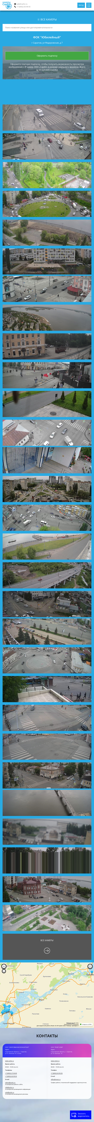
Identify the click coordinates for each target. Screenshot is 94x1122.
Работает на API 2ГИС (72, 1023)
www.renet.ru (55, 1061)
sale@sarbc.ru (22, 4)
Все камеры (47, 19)
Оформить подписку (47, 55)
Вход (81, 5)
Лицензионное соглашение (71, 1024)
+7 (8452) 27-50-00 (11, 1073)
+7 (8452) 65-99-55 (23, 7)
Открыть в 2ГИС (87, 1024)
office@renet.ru (56, 1079)
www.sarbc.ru (9, 1061)
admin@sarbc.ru (10, 1082)
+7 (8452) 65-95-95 (57, 1073)
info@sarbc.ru (9, 1087)
